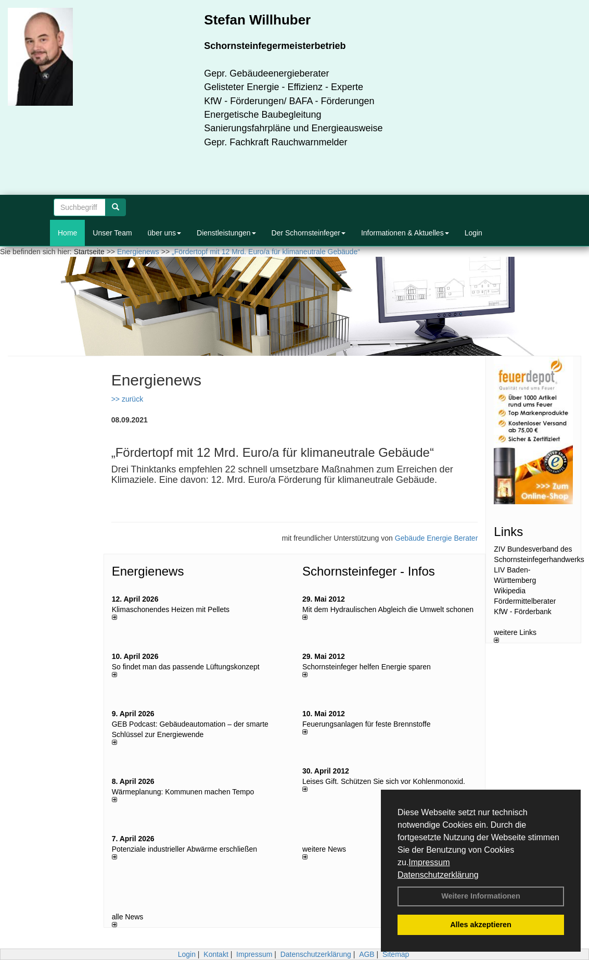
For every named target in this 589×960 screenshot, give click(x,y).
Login (473, 233)
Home (67, 233)
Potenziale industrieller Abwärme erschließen (184, 849)
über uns (164, 233)
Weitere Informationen (480, 896)
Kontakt (215, 954)
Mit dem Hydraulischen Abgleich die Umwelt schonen (387, 609)
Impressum (429, 862)
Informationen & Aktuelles (405, 233)
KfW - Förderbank (522, 611)
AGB (367, 954)
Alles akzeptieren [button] (480, 924)
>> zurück (127, 399)
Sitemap (395, 954)
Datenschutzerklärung (438, 874)
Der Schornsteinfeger (308, 233)
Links (508, 532)
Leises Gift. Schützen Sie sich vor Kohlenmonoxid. (383, 781)
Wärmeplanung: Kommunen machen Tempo (183, 792)
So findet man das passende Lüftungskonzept (186, 667)
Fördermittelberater (525, 601)
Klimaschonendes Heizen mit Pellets (170, 609)
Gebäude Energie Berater (436, 538)
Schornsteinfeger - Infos (368, 571)
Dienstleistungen (226, 233)
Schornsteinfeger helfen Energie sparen (366, 667)
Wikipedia (510, 591)
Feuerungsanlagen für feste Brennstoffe (366, 724)
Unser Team (112, 233)
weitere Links (515, 635)
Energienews (148, 571)
